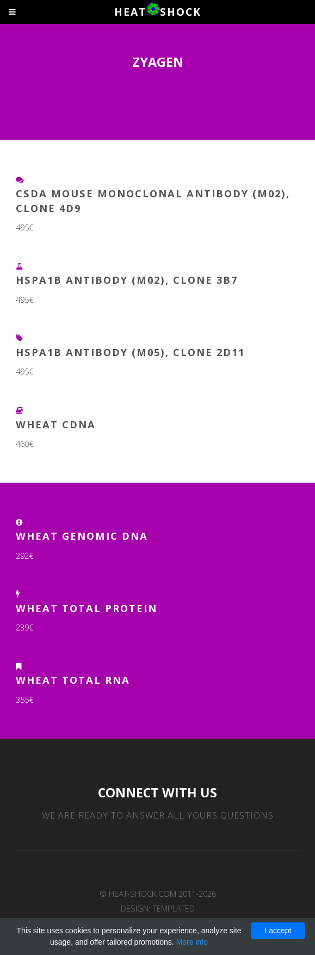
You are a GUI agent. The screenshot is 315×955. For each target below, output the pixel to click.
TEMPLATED (174, 908)
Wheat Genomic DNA (82, 535)
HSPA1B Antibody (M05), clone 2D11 (130, 352)
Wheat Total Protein (86, 608)
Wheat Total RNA (73, 679)
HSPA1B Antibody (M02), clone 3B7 (127, 279)
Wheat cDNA (56, 424)
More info (192, 942)
